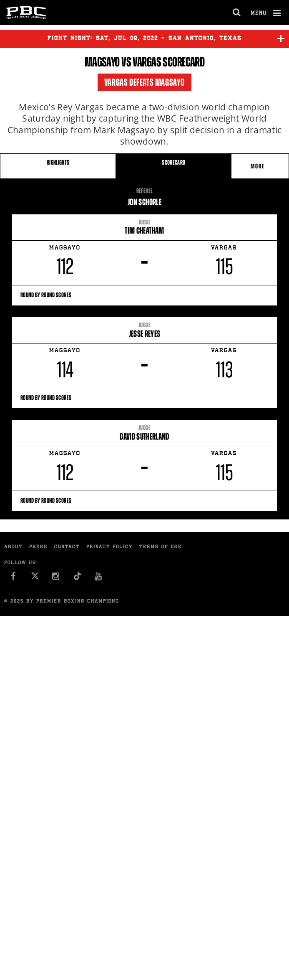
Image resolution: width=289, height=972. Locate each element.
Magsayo (102, 62)
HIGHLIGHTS (58, 162)
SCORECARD (173, 162)
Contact (67, 547)
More (258, 166)
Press (38, 547)
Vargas (147, 62)
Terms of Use (160, 547)
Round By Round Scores (144, 294)
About (13, 547)
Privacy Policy (109, 547)
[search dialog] (237, 12)
